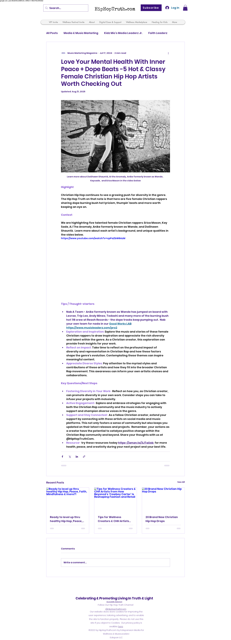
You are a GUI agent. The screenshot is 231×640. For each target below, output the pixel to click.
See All (181, 482)
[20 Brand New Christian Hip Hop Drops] (163, 499)
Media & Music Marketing (81, 33)
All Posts (52, 33)
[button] (185, 8)
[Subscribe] (151, 7)
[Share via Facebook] (62, 456)
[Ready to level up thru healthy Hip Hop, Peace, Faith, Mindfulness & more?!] (67, 499)
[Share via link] (84, 456)
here (120, 626)
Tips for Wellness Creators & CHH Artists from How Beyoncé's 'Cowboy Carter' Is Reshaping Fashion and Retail (114, 519)
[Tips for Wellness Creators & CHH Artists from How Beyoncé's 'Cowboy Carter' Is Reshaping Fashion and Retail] (115, 499)
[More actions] (168, 53)
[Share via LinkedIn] (76, 456)
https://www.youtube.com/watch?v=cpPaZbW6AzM (93, 238)
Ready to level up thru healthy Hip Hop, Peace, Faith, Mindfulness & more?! (66, 519)
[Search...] (65, 8)
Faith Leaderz (157, 33)
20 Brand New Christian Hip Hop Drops (162, 519)
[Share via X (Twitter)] (69, 456)
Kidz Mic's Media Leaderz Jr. (123, 33)
